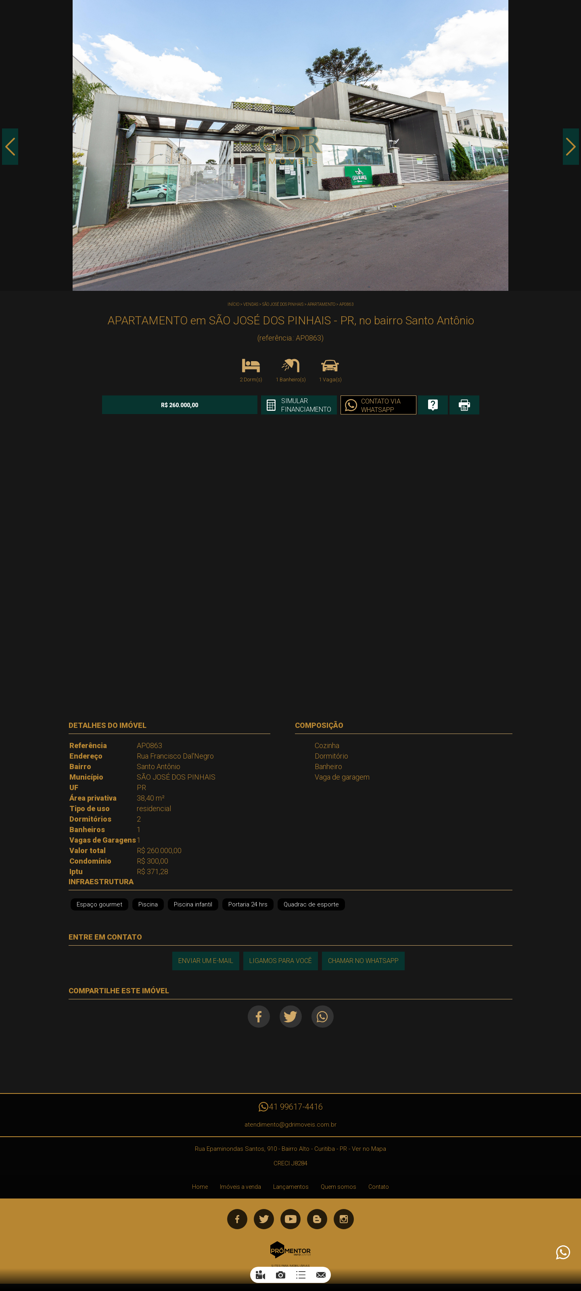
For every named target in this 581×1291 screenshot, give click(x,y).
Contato (378, 1187)
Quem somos (338, 1187)
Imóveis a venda (240, 1187)
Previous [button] (10, 146)
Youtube (290, 1219)
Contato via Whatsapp (381, 405)
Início (233, 304)
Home (200, 1187)
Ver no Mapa (369, 1148)
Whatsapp (322, 1016)
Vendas (250, 304)
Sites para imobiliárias (290, 1266)
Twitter (291, 1016)
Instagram (344, 1219)
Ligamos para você (280, 961)
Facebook (259, 1016)
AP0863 (346, 304)
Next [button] (571, 146)
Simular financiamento (306, 405)
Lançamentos (291, 1187)
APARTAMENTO (321, 304)
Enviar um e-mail (205, 961)
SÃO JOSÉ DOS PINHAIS (282, 304)
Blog (317, 1219)
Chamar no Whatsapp (363, 961)
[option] (290, 145)
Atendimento (562, 1252)
